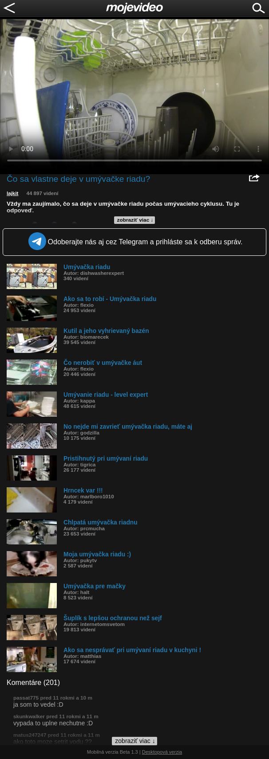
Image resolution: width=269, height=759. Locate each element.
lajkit (12, 193)
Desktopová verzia (162, 752)
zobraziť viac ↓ (135, 220)
